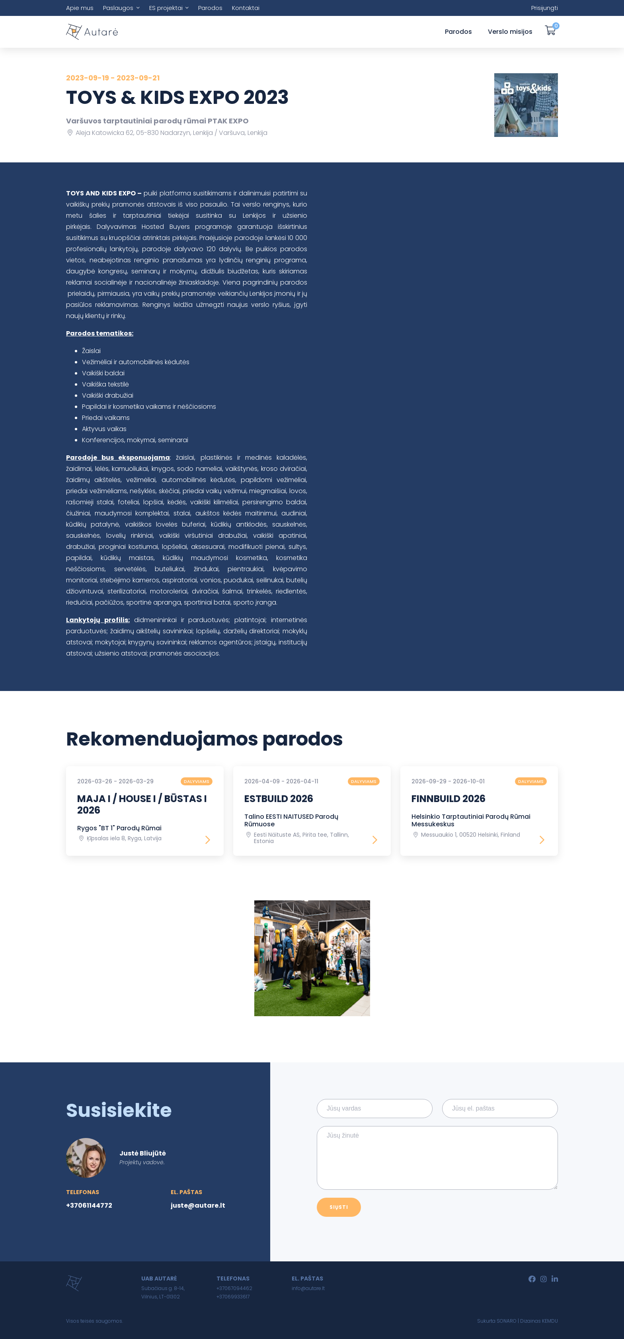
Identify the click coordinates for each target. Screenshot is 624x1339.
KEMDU (550, 1321)
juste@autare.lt (198, 1205)
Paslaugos (118, 8)
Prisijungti (544, 8)
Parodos (210, 8)
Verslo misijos (510, 31)
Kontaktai (245, 8)
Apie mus (80, 8)
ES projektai (166, 8)
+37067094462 (234, 1288)
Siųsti (339, 1207)
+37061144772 (89, 1205)
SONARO (507, 1321)
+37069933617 (233, 1296)
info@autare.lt (308, 1288)
